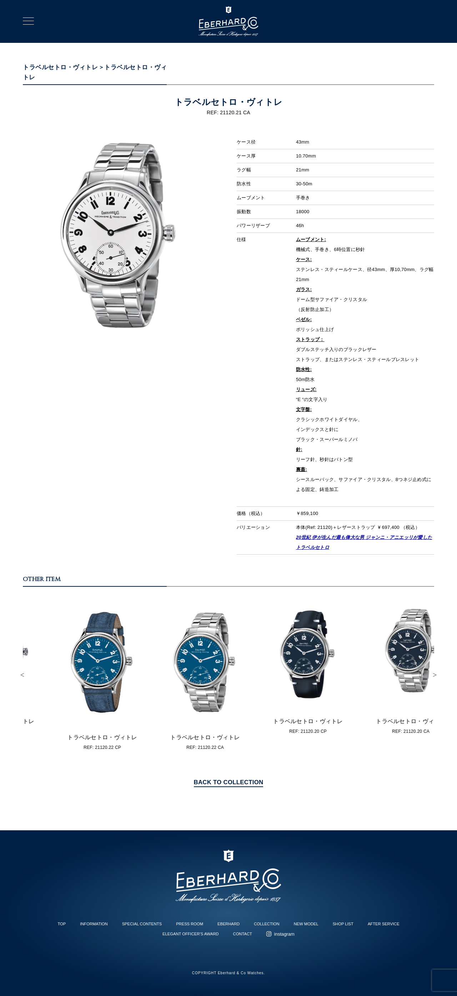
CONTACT (242, 934)
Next (434, 675)
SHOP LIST (343, 924)
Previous (22, 675)
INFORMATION (93, 924)
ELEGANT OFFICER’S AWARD (190, 934)
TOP (61, 924)
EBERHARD (228, 924)
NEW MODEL (306, 924)
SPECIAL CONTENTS (142, 924)
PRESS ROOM (189, 924)
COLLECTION (267, 924)
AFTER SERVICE (384, 924)
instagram (284, 934)
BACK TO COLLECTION (228, 782)
